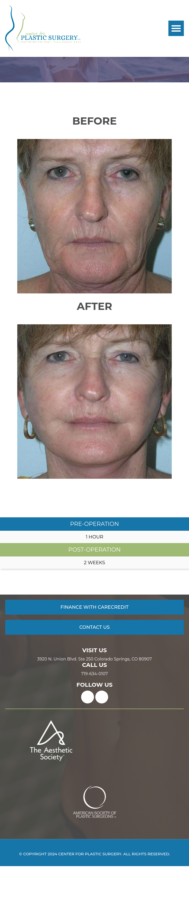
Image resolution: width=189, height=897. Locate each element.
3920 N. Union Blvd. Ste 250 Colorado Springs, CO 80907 (94, 690)
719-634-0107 (94, 704)
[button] (176, 28)
